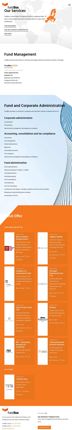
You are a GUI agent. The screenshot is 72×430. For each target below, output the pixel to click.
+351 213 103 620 (16, 423)
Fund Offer (7, 34)
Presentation (54, 255)
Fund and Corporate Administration (16, 30)
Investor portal (44, 427)
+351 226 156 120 (16, 426)
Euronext (25, 391)
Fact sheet (20, 257)
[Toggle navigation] (69, 5)
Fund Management (10, 26)
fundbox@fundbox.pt (8, 428)
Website (19, 260)
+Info (27, 257)
